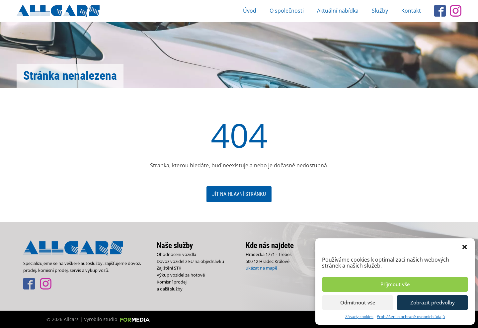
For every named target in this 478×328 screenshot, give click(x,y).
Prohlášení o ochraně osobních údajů (411, 316)
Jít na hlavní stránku (239, 194)
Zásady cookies (359, 316)
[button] (464, 246)
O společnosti (287, 10)
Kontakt (411, 10)
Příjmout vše (395, 284)
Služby (380, 10)
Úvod (249, 10)
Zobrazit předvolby (432, 302)
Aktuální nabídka (337, 10)
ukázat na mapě (261, 268)
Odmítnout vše (357, 302)
